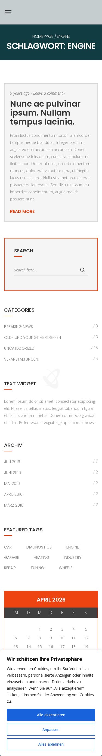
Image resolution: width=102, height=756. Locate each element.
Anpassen (51, 729)
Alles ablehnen (51, 744)
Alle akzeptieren (51, 714)
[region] (51, 703)
